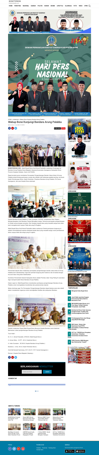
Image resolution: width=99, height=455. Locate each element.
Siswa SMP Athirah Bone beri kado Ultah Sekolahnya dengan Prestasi (29, 419)
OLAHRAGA (68, 6)
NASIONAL (26, 6)
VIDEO (80, 6)
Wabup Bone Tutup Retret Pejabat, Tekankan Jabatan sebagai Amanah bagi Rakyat (59, 420)
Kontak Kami (39, 449)
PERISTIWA (17, 6)
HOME (10, 6)
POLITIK (40, 6)
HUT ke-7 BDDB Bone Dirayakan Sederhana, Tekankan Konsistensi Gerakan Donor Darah (59, 434)
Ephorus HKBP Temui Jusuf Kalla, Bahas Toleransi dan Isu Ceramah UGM (44, 419)
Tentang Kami (52, 448)
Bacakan (57, 128)
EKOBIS (53, 6)
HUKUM (46, 6)
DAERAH (33, 6)
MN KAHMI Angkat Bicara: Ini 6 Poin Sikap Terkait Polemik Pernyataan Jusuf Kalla (81, 305)
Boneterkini (15, 1)
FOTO (75, 6)
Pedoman (44, 448)
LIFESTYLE (60, 6)
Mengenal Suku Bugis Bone (80, 291)
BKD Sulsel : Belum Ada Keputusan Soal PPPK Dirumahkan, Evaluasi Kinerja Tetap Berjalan (78, 327)
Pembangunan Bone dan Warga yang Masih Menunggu (81, 318)
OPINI (86, 6)
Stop (63, 128)
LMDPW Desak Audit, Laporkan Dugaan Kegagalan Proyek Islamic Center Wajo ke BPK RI (28, 434)
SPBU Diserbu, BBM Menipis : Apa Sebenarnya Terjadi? (80, 341)
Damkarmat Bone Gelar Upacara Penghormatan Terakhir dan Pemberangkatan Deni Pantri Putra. (79, 312)
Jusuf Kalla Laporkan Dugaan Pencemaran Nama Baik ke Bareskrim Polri (80, 298)
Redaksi (38, 448)
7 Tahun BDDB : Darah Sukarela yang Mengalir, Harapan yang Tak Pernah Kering (44, 434)
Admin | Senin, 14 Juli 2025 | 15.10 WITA (16, 124)
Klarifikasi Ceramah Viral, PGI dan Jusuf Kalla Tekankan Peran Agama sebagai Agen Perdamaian (14, 434)
